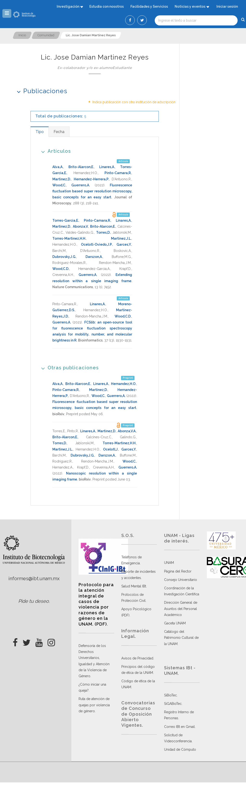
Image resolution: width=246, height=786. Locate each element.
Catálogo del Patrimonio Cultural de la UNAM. (181, 638)
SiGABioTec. (173, 704)
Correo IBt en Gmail (179, 727)
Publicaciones (40, 91)
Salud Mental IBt (133, 586)
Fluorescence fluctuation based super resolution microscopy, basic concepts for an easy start (92, 191)
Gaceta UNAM (175, 623)
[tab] (40, 132)
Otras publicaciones (68, 367)
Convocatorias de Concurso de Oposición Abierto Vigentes (138, 714)
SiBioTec (170, 695)
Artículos (54, 151)
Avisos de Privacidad (137, 658)
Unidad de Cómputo (180, 749)
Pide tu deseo (33, 601)
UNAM (169, 563)
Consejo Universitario (180, 580)
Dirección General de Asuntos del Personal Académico (180, 608)
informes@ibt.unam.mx (34, 578)
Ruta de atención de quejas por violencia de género (94, 705)
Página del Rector (177, 571)
